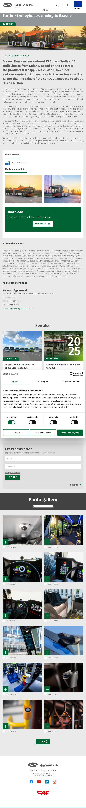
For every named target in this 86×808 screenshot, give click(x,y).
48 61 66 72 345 (13, 304)
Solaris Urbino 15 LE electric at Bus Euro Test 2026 (19, 366)
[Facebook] (31, 782)
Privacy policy (48, 770)
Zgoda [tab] (15, 381)
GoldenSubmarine (46, 775)
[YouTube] (39, 783)
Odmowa (16, 433)
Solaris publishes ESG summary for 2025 (63, 366)
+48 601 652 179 (16, 301)
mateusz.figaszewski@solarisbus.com (18, 308)
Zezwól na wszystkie (69, 433)
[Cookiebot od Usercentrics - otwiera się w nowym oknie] (71, 374)
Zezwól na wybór (43, 433)
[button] (67, 5)
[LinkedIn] (47, 782)
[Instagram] (54, 783)
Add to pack (11, 547)
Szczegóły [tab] (43, 381)
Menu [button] (46, 9)
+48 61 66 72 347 (13, 298)
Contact (34, 770)
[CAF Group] (43, 793)
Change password (12, 473)
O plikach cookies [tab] (71, 381)
